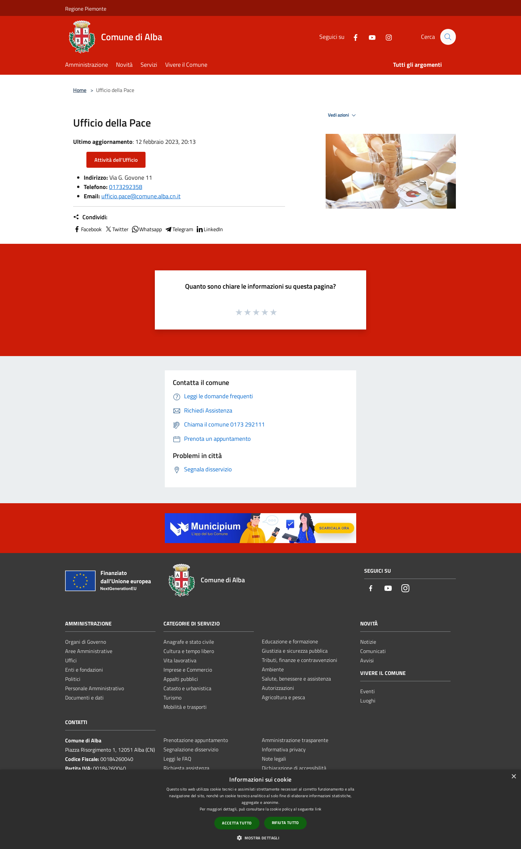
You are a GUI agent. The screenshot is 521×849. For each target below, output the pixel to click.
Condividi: (90, 217)
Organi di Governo (85, 642)
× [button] (513, 776)
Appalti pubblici (180, 679)
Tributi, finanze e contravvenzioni (299, 660)
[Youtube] (369, 36)
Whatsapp (146, 229)
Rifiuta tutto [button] (285, 822)
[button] (260, 837)
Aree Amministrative (88, 651)
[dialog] (260, 809)
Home (79, 90)
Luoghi (367, 701)
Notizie (368, 642)
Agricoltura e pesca (283, 697)
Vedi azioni (343, 115)
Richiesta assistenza (186, 768)
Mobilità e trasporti (185, 707)
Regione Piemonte (85, 9)
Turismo (172, 698)
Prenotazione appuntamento (195, 740)
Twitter (116, 229)
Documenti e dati (84, 698)
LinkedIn (209, 229)
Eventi (367, 691)
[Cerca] (448, 37)
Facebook (87, 229)
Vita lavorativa (179, 660)
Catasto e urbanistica (187, 688)
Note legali (274, 759)
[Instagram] (385, 36)
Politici (72, 679)
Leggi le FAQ (177, 759)
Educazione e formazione (290, 641)
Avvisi (367, 660)
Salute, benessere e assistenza (296, 679)
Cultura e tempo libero (188, 651)
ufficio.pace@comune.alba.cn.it (140, 196)
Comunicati (373, 651)
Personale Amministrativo (94, 688)
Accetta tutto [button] (237, 823)
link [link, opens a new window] (318, 809)
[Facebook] (352, 36)
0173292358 (125, 186)
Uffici (71, 660)
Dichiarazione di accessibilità (294, 768)
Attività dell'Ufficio (116, 160)
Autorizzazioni (278, 688)
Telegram (178, 229)
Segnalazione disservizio (190, 749)
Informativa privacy (284, 749)
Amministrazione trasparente (295, 740)
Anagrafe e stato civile (188, 642)
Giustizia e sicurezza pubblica (295, 651)
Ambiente (273, 669)
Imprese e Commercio (187, 670)
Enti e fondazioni (84, 670)
